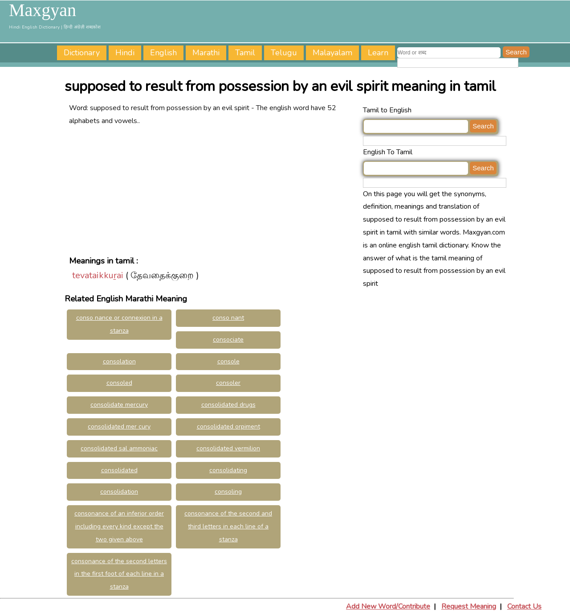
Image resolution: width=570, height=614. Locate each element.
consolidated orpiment (228, 426)
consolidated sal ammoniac (119, 448)
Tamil (245, 52)
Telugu (284, 52)
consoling (228, 491)
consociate (228, 339)
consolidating (228, 470)
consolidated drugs (228, 404)
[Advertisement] (213, 190)
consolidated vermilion (228, 448)
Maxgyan (42, 10)
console (228, 361)
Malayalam (332, 52)
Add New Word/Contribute (388, 606)
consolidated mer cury (119, 426)
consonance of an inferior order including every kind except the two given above (119, 526)
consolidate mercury (119, 404)
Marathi (206, 52)
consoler (228, 383)
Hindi (124, 52)
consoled (119, 383)
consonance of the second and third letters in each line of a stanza (228, 526)
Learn (378, 52)
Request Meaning (468, 606)
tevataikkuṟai (97, 275)
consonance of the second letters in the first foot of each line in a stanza (119, 574)
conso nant (228, 317)
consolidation (119, 491)
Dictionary (82, 52)
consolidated (119, 470)
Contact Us (524, 606)
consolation (119, 361)
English (163, 52)
